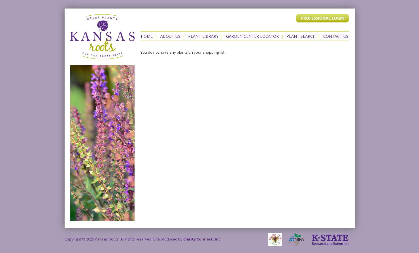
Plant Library (203, 36)
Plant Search (301, 36)
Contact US (335, 36)
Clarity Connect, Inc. (202, 239)
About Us (170, 36)
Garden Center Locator (252, 36)
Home (147, 36)
